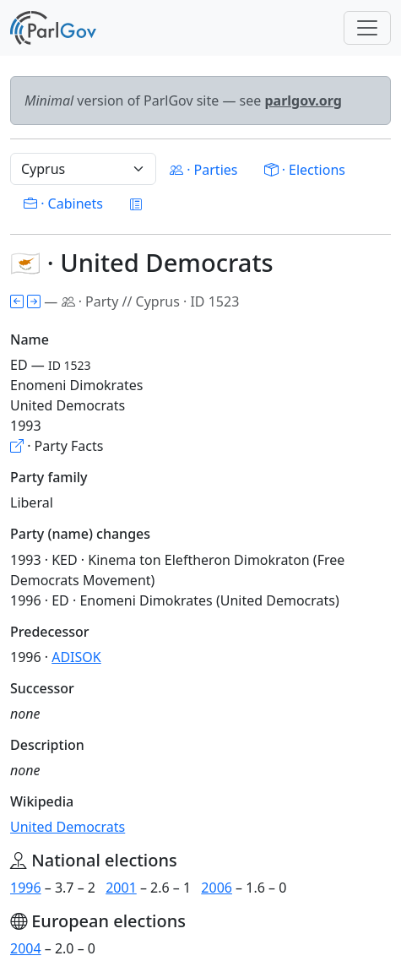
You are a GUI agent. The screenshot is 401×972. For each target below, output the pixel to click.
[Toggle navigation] (367, 28)
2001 (121, 887)
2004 (25, 948)
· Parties (203, 169)
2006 (216, 887)
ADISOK (76, 657)
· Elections (304, 169)
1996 (25, 887)
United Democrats (67, 826)
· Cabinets (63, 203)
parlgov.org (303, 100)
